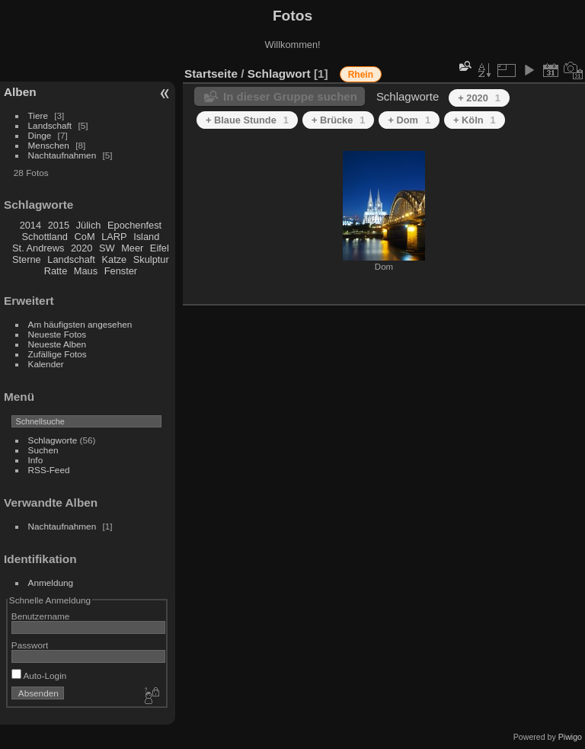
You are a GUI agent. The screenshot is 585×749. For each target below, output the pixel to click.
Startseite (211, 73)
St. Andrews (38, 248)
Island (146, 236)
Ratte (56, 271)
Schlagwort (279, 73)
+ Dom (409, 120)
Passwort (29, 645)
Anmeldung (51, 582)
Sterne (26, 259)
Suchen (43, 450)
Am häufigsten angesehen (80, 324)
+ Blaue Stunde (247, 120)
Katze (114, 259)
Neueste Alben (57, 344)
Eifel (159, 248)
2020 (81, 248)
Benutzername (40, 616)
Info (35, 460)
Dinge (40, 135)
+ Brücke (339, 120)
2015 (58, 225)
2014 (30, 225)
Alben (20, 91)
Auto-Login (39, 675)
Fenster (120, 271)
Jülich (88, 225)
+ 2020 (479, 98)
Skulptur (151, 259)
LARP (113, 236)
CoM (85, 236)
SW (107, 248)
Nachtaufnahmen (62, 155)
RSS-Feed (49, 470)
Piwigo (570, 736)
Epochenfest (134, 225)
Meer (132, 248)
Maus (86, 271)
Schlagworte (53, 440)
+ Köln (474, 120)
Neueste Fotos (57, 334)
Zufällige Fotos (57, 354)
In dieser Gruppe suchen (290, 96)
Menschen (48, 145)
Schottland (45, 236)
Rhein (360, 74)
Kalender (46, 364)
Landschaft (50, 125)
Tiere (38, 115)
